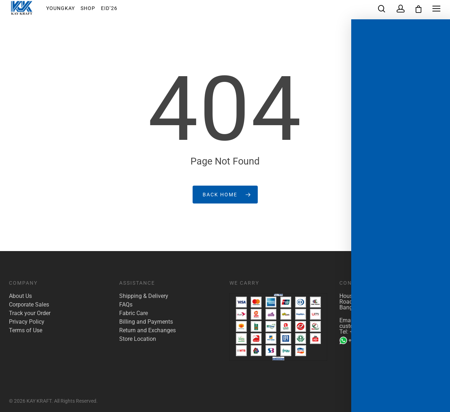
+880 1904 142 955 (368, 340)
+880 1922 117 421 (374, 331)
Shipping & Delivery (143, 296)
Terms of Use (25, 330)
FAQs (125, 305)
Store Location (137, 339)
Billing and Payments (146, 322)
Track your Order (29, 313)
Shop (93, 10)
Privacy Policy (26, 322)
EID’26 (114, 10)
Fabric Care (133, 313)
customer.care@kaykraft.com (376, 326)
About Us (20, 296)
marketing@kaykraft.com (388, 320)
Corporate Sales (29, 305)
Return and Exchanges (147, 330)
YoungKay (65, 10)
